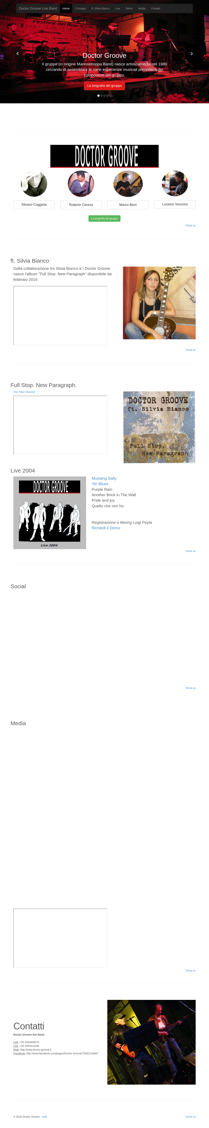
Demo (129, 8)
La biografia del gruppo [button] (104, 86)
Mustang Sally (104, 478)
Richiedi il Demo (106, 528)
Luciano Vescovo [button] (175, 204)
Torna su (191, 225)
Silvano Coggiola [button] (34, 204)
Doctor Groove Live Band (38, 8)
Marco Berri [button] (128, 205)
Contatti (155, 8)
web (44, 1116)
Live (117, 8)
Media (141, 8)
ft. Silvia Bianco (101, 8)
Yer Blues (100, 484)
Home (66, 8)
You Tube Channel (24, 391)
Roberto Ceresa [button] (81, 205)
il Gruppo (80, 8)
